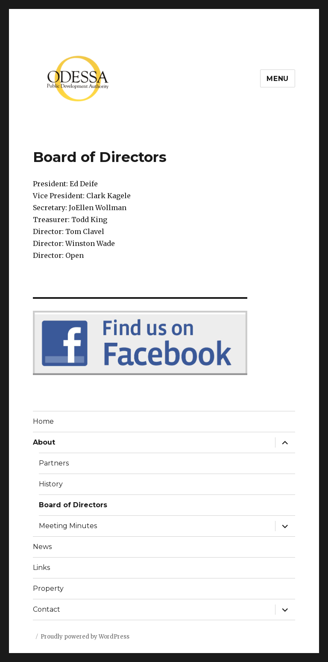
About (44, 442)
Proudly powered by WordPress (85, 636)
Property (48, 588)
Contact (46, 609)
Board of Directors (73, 505)
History (51, 484)
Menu (277, 79)
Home (43, 421)
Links (41, 568)
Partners (54, 463)
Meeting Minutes (68, 526)
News (42, 547)
